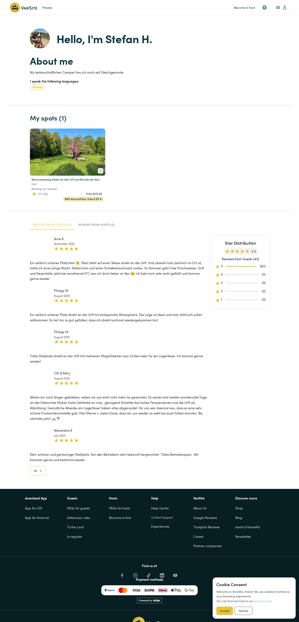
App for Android (37, 517)
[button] (264, 7)
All (38, 471)
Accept (224, 611)
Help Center (160, 508)
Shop (239, 508)
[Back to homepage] (23, 7)
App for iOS (33, 508)
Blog (238, 517)
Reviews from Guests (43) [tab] (52, 225)
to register (74, 536)
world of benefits (247, 527)
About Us (200, 508)
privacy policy (263, 601)
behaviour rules (78, 517)
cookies (269, 592)
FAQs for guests (78, 508)
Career (198, 536)
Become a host (120, 517)
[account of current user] (281, 7)
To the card (75, 527)
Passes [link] (47, 7)
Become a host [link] (244, 7)
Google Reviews (205, 517)
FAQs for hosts (119, 508)
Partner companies (207, 546)
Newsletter (243, 536)
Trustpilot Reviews (206, 527)
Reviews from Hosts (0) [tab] (96, 225)
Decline (243, 611)
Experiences (160, 526)
